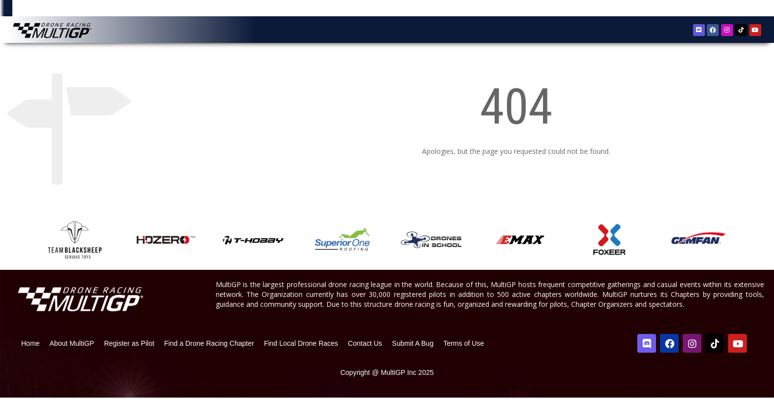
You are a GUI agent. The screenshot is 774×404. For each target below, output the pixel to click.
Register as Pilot (129, 350)
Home (30, 350)
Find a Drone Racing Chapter (209, 350)
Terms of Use (463, 350)
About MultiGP (71, 350)
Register (710, 9)
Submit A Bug (412, 350)
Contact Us (365, 350)
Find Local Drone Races (301, 350)
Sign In (739, 9)
